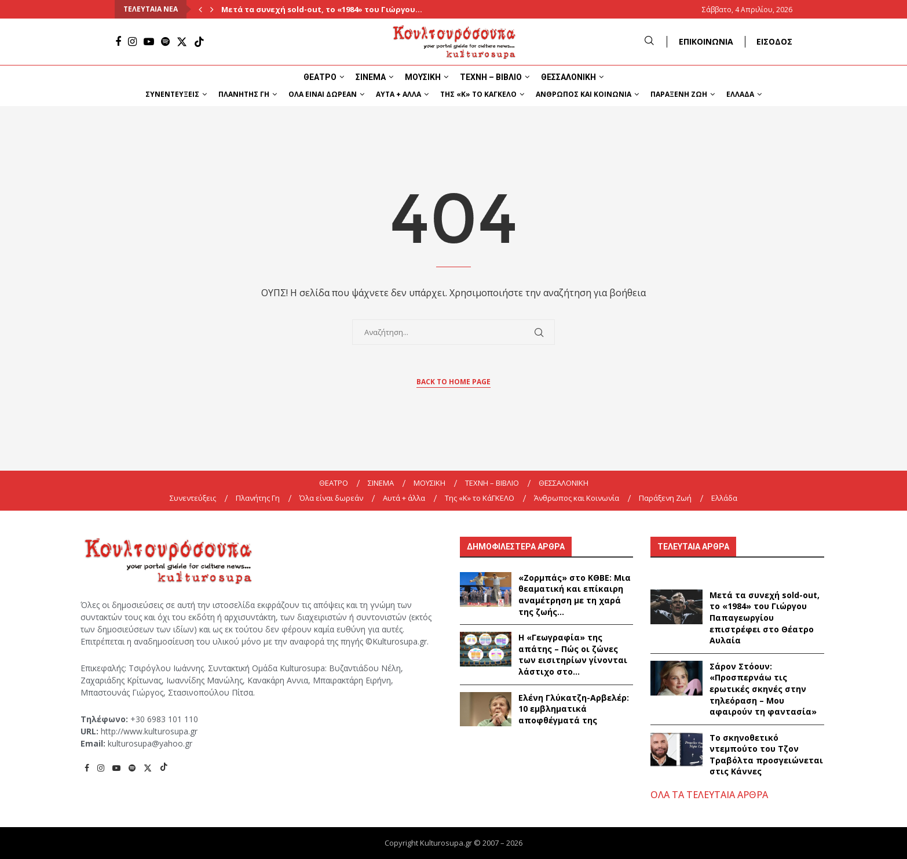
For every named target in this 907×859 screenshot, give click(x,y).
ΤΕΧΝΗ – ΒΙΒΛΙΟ (491, 77)
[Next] (212, 9)
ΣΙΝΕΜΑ (371, 77)
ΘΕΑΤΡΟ (320, 77)
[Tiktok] (199, 42)
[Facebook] (118, 42)
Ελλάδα (740, 94)
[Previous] (200, 9)
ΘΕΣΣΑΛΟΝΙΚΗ (568, 77)
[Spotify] (165, 42)
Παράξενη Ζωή (678, 94)
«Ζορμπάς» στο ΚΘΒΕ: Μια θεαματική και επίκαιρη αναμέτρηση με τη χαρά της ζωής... (574, 594)
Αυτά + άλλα (398, 94)
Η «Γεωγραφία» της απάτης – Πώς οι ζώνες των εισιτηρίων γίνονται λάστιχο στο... (572, 654)
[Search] (649, 41)
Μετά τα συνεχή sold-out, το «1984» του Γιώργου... (321, 9)
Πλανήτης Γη (243, 94)
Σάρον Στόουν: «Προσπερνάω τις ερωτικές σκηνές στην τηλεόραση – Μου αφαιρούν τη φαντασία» (763, 689)
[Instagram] (132, 42)
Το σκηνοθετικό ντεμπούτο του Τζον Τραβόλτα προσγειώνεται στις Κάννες (766, 754)
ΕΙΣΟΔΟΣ (774, 41)
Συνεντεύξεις (172, 94)
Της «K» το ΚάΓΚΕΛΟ (478, 94)
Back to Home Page (453, 382)
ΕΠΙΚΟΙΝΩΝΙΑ (706, 41)
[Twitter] (182, 42)
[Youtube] (149, 42)
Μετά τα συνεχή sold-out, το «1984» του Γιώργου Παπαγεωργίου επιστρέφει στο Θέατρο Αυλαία (764, 617)
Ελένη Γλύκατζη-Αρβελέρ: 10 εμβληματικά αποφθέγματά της (573, 709)
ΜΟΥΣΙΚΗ (423, 77)
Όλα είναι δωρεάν (322, 94)
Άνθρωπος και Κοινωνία (583, 94)
